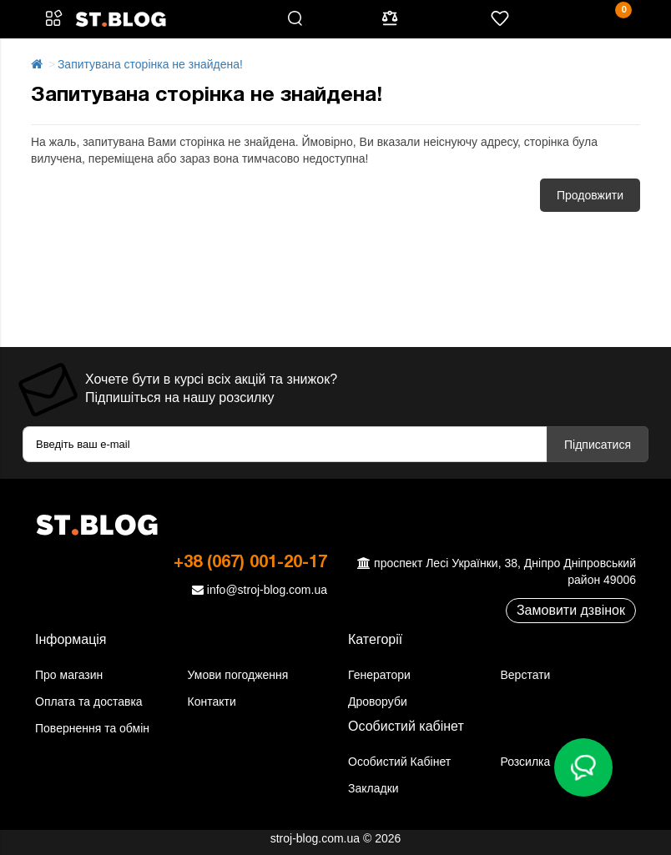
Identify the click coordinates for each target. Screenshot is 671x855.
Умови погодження (238, 674)
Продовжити (590, 195)
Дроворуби (377, 701)
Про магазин (69, 674)
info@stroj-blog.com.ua (257, 589)
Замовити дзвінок (571, 610)
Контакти (212, 701)
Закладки (373, 788)
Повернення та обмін (92, 728)
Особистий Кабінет (399, 761)
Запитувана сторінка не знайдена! (150, 64)
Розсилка (526, 761)
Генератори (379, 674)
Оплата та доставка (89, 701)
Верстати (526, 674)
